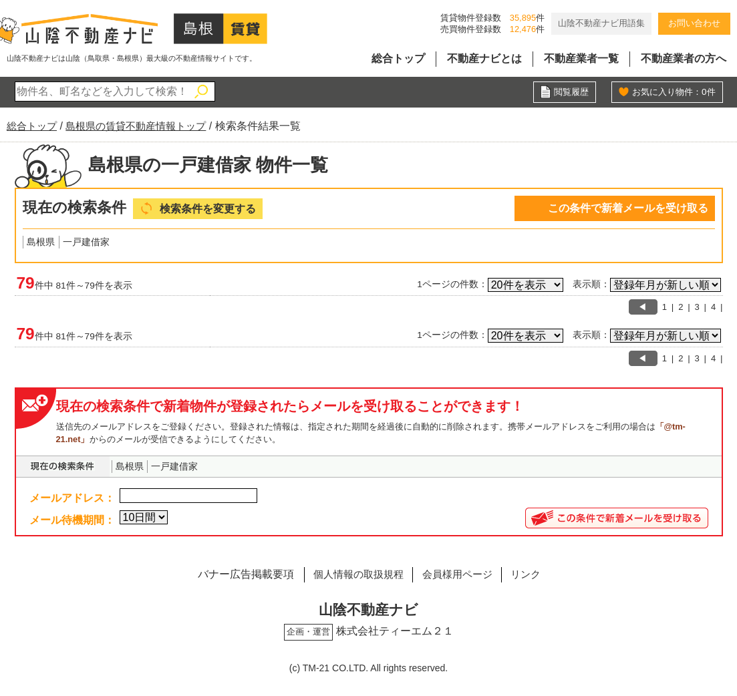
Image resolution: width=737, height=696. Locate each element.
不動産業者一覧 (581, 58)
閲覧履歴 (570, 92)
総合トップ (398, 58)
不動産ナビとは (484, 58)
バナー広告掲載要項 (236, 574)
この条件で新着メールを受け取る (628, 208)
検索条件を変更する (211, 208)
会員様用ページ (459, 574)
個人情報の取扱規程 (353, 574)
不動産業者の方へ (683, 58)
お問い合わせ (694, 23)
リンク (533, 574)
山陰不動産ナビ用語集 (601, 23)
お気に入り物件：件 (671, 92)
